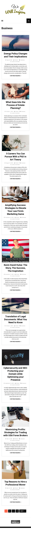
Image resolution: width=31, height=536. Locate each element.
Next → (23, 511)
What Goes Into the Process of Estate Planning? (15, 105)
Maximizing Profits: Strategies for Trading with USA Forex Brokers (15, 432)
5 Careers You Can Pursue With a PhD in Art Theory (15, 156)
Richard (16, 60)
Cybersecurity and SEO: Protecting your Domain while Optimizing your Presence (15, 374)
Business (23, 60)
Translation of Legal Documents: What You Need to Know (15, 319)
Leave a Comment (16, 61)
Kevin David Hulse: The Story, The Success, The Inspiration (15, 268)
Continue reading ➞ (15, 75)
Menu (2, 20)
